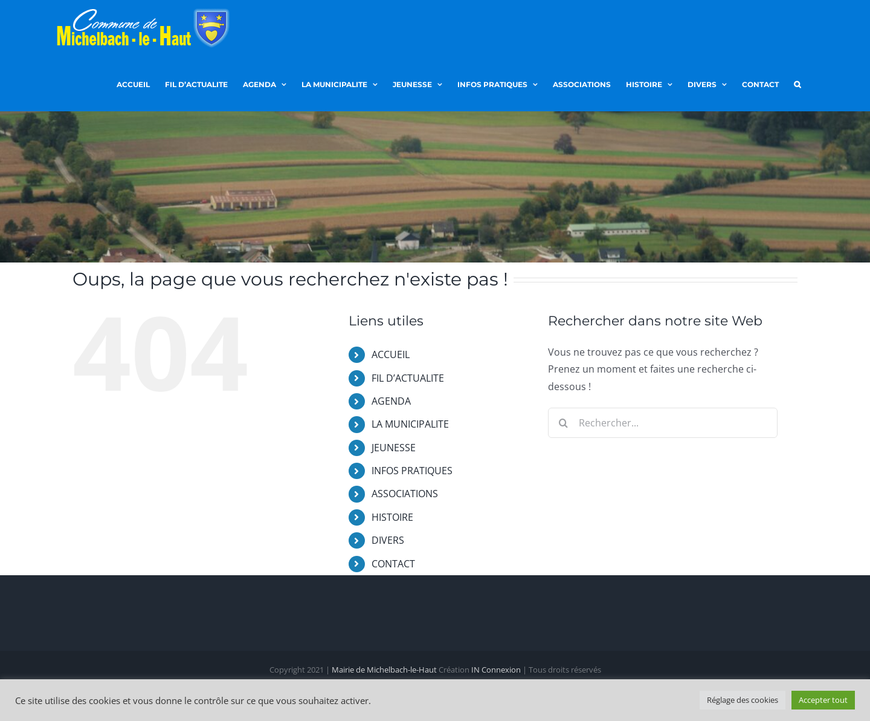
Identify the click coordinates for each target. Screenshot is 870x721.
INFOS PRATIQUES (412, 470)
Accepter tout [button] (823, 699)
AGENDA (391, 401)
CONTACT (393, 563)
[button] (797, 83)
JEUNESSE (394, 447)
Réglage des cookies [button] (742, 699)
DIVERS (388, 540)
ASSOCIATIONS (405, 493)
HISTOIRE (392, 517)
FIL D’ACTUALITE (408, 378)
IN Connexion (496, 670)
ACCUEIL (391, 354)
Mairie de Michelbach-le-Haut (384, 670)
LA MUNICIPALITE (410, 424)
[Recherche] (563, 423)
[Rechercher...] (663, 423)
